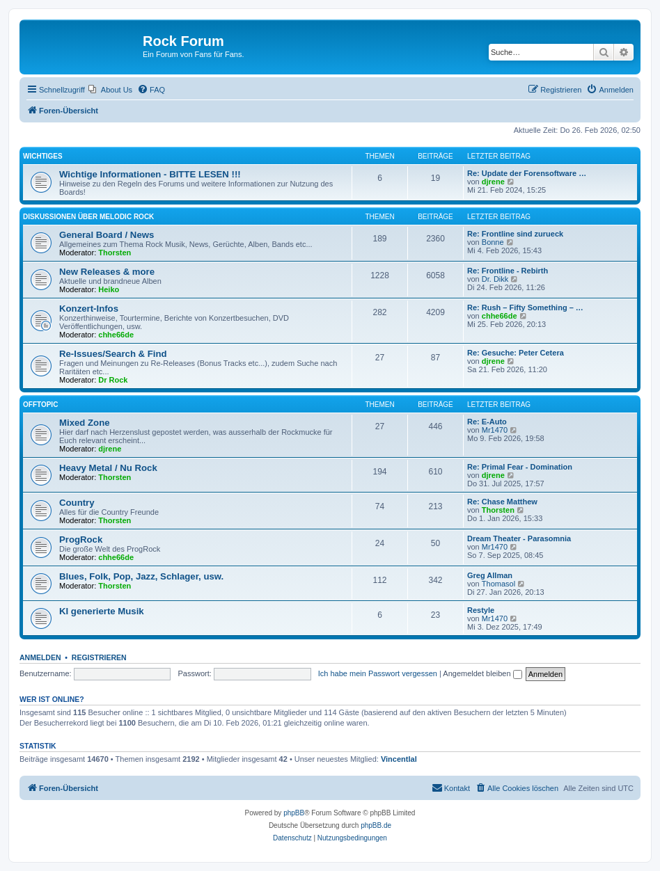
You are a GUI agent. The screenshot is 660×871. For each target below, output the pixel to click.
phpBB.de (376, 825)
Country (77, 502)
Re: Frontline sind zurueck (515, 234)
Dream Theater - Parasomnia (519, 538)
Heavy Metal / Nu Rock (108, 468)
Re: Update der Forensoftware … (526, 173)
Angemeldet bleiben (482, 673)
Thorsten (114, 252)
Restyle (480, 610)
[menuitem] (110, 89)
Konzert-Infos (88, 308)
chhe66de (116, 334)
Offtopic (40, 404)
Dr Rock (112, 380)
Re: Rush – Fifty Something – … (525, 307)
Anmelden (40, 657)
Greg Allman (489, 575)
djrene (493, 181)
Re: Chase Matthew (502, 501)
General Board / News (106, 235)
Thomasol (498, 584)
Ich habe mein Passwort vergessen (377, 673)
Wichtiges (43, 156)
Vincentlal (399, 759)
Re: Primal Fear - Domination (519, 467)
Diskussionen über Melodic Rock (88, 217)
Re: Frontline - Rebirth (507, 270)
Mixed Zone (84, 422)
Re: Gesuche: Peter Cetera (515, 353)
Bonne (493, 242)
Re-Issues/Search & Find (113, 354)
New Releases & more (107, 271)
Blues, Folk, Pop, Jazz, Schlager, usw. (141, 576)
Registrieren (99, 657)
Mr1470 (495, 430)
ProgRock (80, 539)
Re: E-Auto (487, 421)
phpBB (293, 813)
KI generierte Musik (101, 611)
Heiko (108, 289)
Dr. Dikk (495, 279)
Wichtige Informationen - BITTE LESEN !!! (150, 174)
